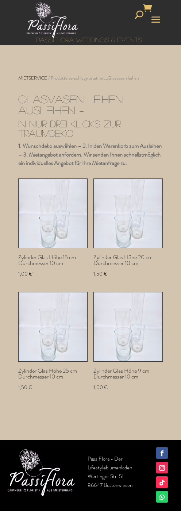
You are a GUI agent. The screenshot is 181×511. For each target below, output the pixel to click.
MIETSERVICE (32, 77)
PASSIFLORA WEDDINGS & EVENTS (89, 39)
